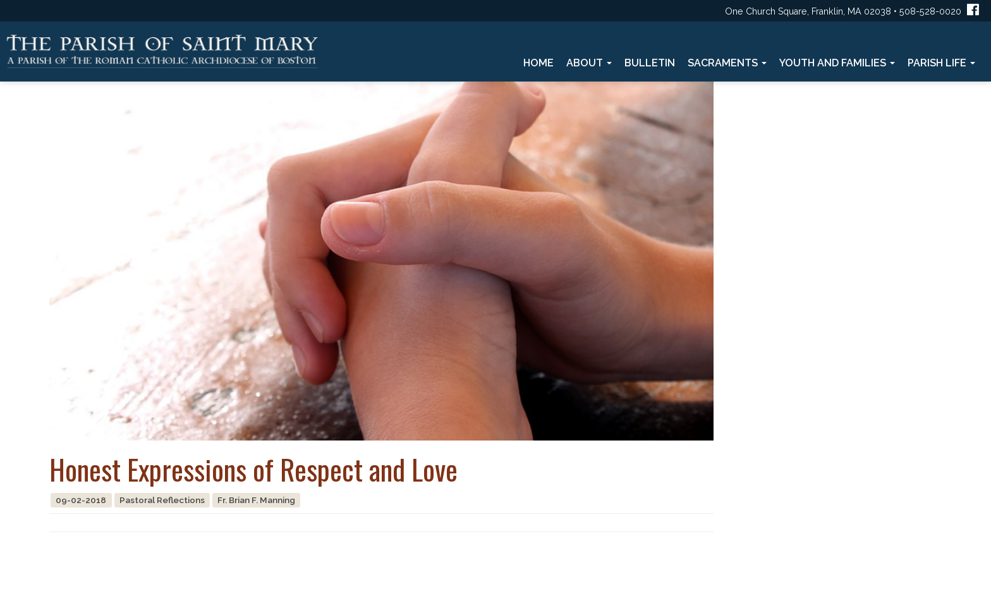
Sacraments (727, 63)
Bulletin (649, 63)
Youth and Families (837, 63)
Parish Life (941, 63)
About (589, 63)
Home (538, 63)
